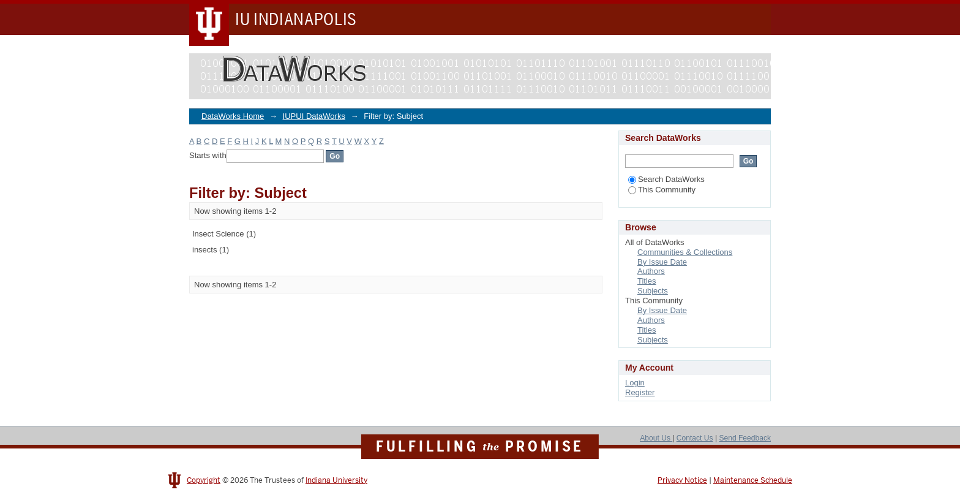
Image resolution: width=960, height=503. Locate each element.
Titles (646, 281)
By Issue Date (662, 262)
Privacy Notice (682, 480)
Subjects (652, 290)
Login (635, 382)
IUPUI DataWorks (314, 116)
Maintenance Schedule (752, 480)
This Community (662, 189)
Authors (651, 271)
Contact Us (695, 438)
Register (639, 392)
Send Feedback (745, 438)
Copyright (203, 480)
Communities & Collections (684, 252)
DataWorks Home (232, 116)
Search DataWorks (666, 179)
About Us (656, 438)
